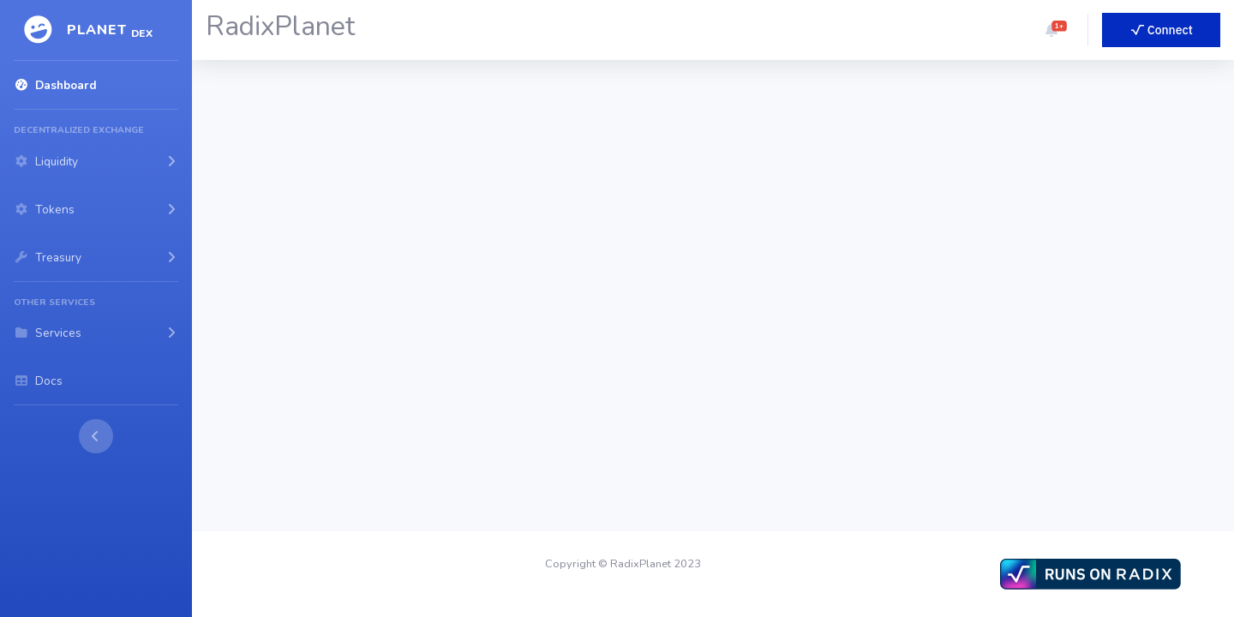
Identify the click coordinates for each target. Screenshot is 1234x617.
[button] (1051, 30)
